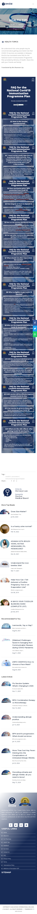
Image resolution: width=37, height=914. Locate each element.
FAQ (4, 855)
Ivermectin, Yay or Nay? (22, 625)
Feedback (6, 845)
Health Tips (22, 24)
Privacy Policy (7, 858)
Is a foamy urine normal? (21, 526)
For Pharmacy (7, 839)
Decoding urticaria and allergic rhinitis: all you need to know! (22, 774)
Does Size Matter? (19, 512)
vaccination (15, 476)
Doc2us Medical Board (21, 497)
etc (33, 909)
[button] (33, 4)
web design (18, 911)
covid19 (7, 476)
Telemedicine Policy (8, 865)
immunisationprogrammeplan (15, 479)
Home (12, 24)
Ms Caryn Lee (21, 491)
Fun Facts (6, 849)
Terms (5, 862)
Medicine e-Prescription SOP (11, 868)
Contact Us (6, 852)
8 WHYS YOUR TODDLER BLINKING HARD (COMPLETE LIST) (22, 603)
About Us (5, 836)
